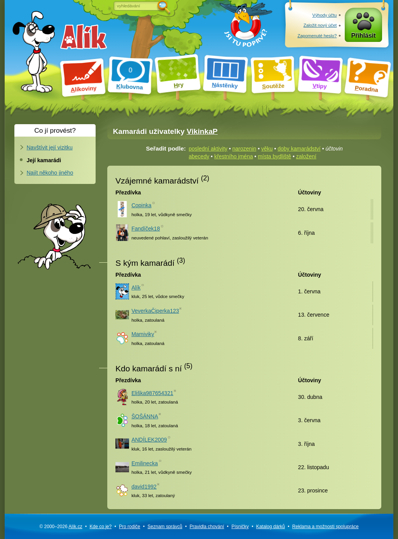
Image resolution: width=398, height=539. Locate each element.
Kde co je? (100, 526)
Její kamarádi (44, 160)
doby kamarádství (299, 149)
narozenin (244, 149)
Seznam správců (165, 526)
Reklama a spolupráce (325, 526)
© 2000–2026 (60, 526)
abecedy (199, 156)
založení (306, 156)
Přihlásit (363, 35)
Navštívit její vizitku (50, 147)
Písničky (240, 526)
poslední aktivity (208, 149)
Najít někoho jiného (50, 173)
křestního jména (233, 156)
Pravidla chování (207, 526)
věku (267, 149)
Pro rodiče (129, 526)
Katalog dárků (270, 526)
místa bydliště (274, 156)
